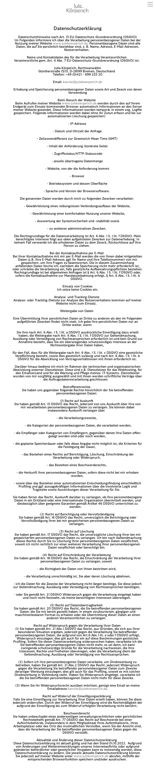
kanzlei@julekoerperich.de (82, 82)
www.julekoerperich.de (70, 43)
